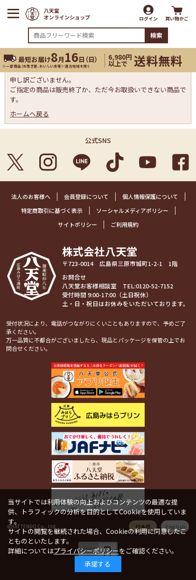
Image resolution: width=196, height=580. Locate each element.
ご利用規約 (125, 224)
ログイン (148, 18)
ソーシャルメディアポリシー (132, 210)
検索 (156, 35)
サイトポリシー (77, 224)
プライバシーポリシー (86, 550)
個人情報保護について (150, 196)
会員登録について (86, 196)
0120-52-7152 (154, 285)
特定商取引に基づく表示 (52, 210)
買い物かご (177, 18)
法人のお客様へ (30, 196)
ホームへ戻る (29, 113)
